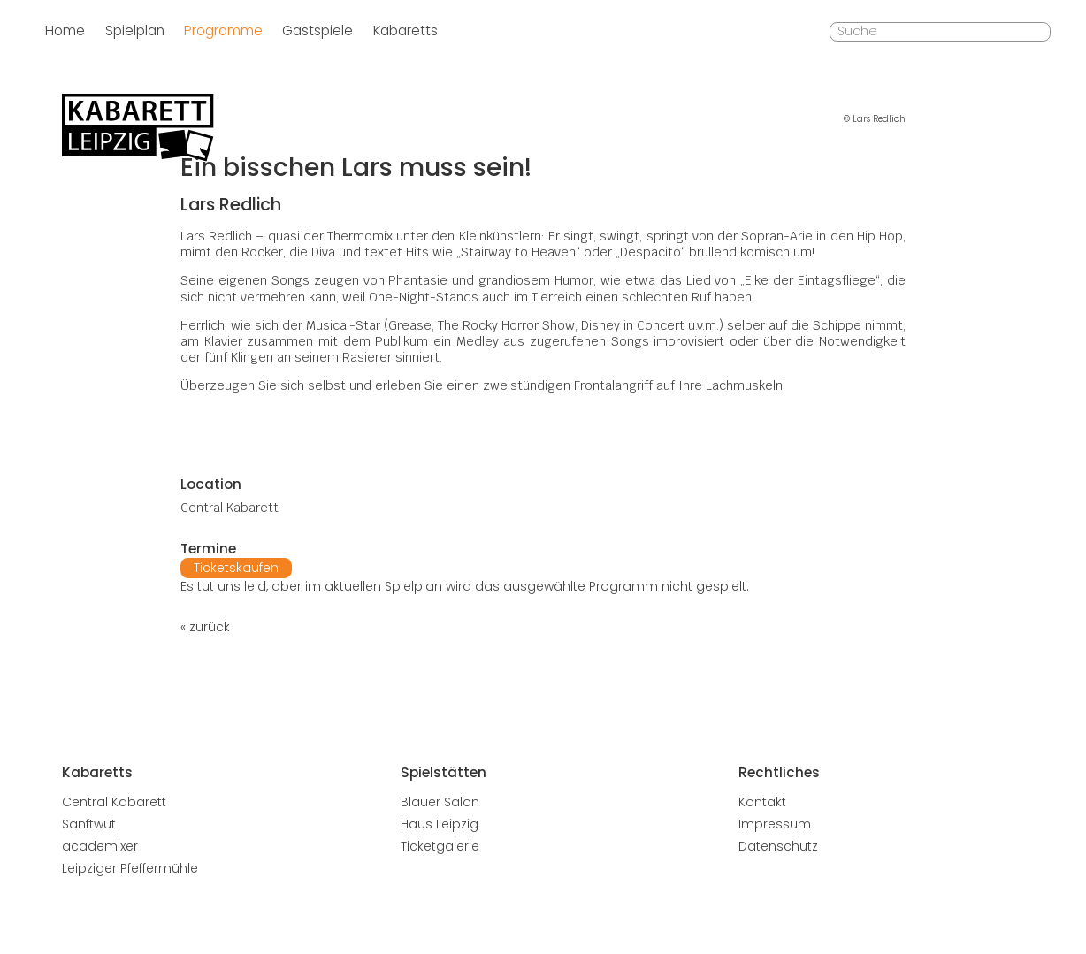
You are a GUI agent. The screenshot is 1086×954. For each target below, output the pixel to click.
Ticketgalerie (440, 846)
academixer (100, 846)
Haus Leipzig (439, 824)
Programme (223, 30)
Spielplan (134, 30)
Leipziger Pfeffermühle (130, 868)
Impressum (774, 824)
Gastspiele (317, 30)
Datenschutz (778, 846)
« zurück (205, 627)
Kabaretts (405, 30)
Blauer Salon (440, 802)
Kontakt (762, 802)
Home (65, 30)
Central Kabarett (114, 802)
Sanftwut (89, 824)
